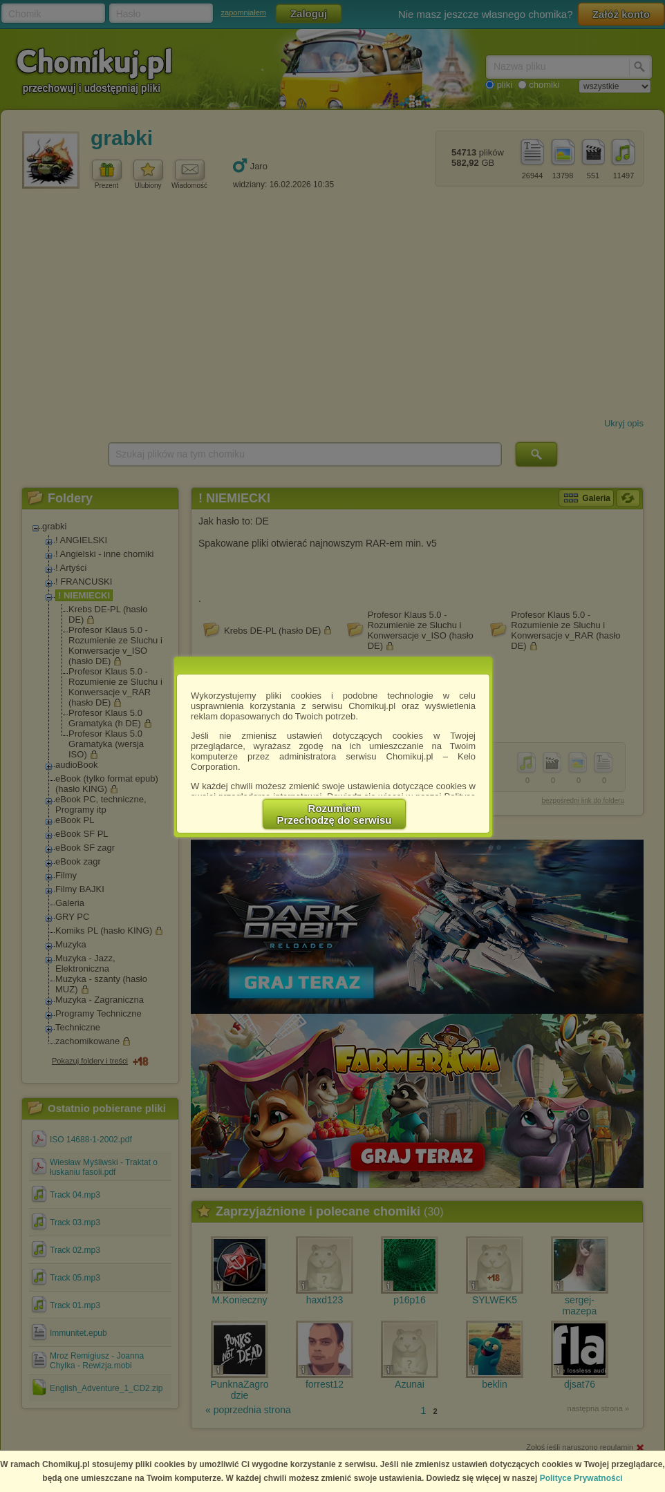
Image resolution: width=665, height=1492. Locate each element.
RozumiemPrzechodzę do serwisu (334, 814)
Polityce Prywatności (581, 1478)
